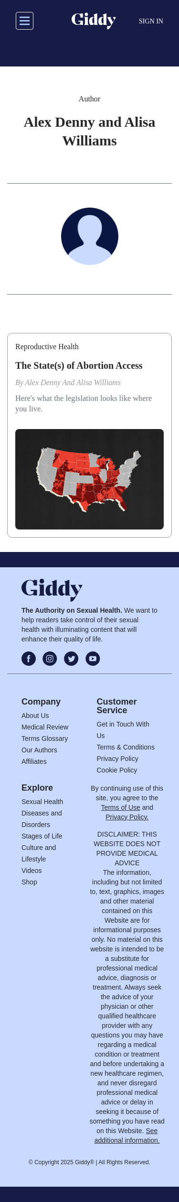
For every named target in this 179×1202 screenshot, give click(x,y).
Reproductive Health (47, 346)
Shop (29, 882)
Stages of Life (42, 836)
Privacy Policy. (126, 817)
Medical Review (44, 727)
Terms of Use (120, 807)
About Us (35, 715)
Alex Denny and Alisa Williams (73, 382)
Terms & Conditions (126, 747)
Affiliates (34, 761)
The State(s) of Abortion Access (79, 365)
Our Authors (39, 750)
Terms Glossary (44, 738)
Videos (31, 870)
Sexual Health (42, 801)
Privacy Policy (117, 758)
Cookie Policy (117, 770)
